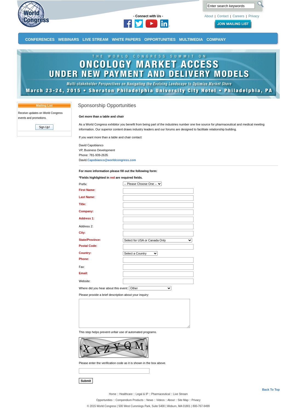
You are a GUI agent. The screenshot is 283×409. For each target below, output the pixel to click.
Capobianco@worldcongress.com (111, 160)
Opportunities (104, 400)
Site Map (183, 400)
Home (112, 394)
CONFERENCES (39, 39)
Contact (222, 16)
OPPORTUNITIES (159, 39)
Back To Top (271, 389)
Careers (238, 16)
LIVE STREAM (95, 39)
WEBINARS (68, 39)
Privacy (254, 16)
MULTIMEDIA (191, 39)
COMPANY (216, 39)
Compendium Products (129, 400)
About (208, 16)
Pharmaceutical (160, 394)
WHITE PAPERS (126, 39)
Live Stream (180, 394)
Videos (160, 400)
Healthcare (125, 394)
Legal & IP (141, 394)
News (149, 400)
